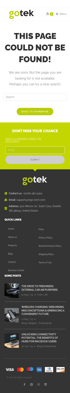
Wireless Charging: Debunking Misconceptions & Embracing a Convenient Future (43, 310)
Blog (10, 254)
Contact (12, 262)
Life (46, 294)
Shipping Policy (46, 254)
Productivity (45, 323)
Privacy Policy (46, 237)
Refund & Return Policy (50, 246)
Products (12, 245)
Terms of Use (45, 262)
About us (12, 237)
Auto (40, 294)
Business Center (16, 270)
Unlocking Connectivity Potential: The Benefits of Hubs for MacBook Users (40, 338)
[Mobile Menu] (60, 14)
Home (11, 229)
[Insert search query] (35, 97)
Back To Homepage (35, 111)
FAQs (41, 229)
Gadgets (32, 323)
